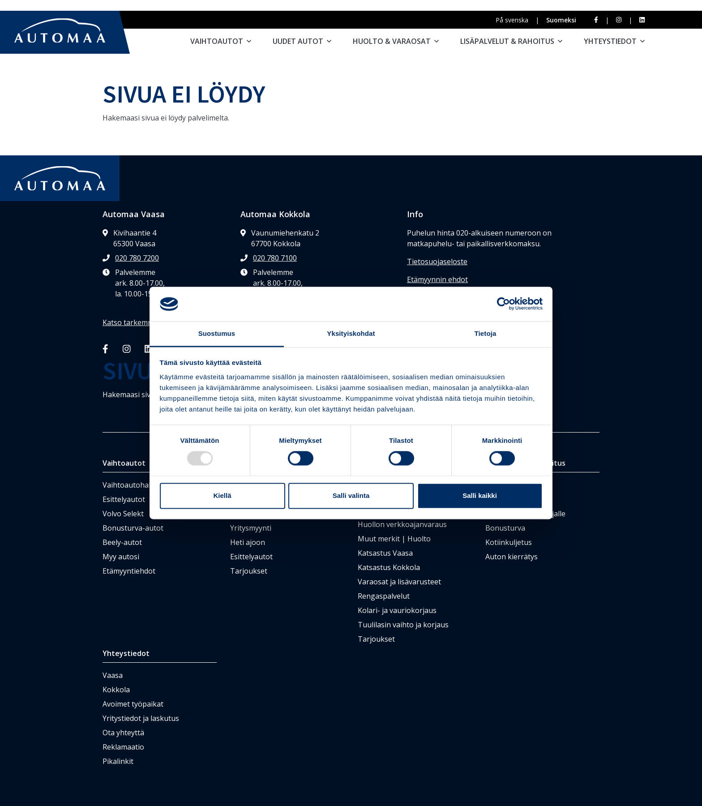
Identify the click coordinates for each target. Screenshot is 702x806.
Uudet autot (302, 41)
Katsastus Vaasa (385, 553)
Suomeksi (561, 20)
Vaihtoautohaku (130, 485)
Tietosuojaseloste (437, 261)
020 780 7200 (137, 258)
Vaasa (113, 675)
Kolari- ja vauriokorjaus (397, 610)
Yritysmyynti (250, 528)
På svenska (512, 20)
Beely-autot (122, 542)
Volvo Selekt (123, 514)
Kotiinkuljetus (508, 542)
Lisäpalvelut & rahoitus (511, 41)
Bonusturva (505, 528)
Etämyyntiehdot (129, 571)
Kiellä (222, 495)
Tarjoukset (248, 571)
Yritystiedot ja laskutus (141, 718)
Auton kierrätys (511, 557)
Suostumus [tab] (216, 333)
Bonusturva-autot (133, 528)
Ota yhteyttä (123, 732)
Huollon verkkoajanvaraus (402, 524)
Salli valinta (351, 495)
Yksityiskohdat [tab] (351, 333)
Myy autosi (121, 557)
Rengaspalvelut (384, 596)
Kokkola (116, 690)
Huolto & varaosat (396, 41)
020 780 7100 (275, 258)
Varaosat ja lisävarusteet (399, 582)
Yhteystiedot (614, 41)
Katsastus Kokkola (389, 567)
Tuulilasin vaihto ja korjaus (403, 625)
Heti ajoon (247, 542)
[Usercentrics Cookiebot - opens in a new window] (503, 304)
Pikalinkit (118, 761)
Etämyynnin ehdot (437, 279)
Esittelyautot (124, 499)
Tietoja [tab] (486, 333)
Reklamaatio (123, 747)
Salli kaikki (479, 495)
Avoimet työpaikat (133, 704)
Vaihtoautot (220, 41)
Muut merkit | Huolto (394, 539)
